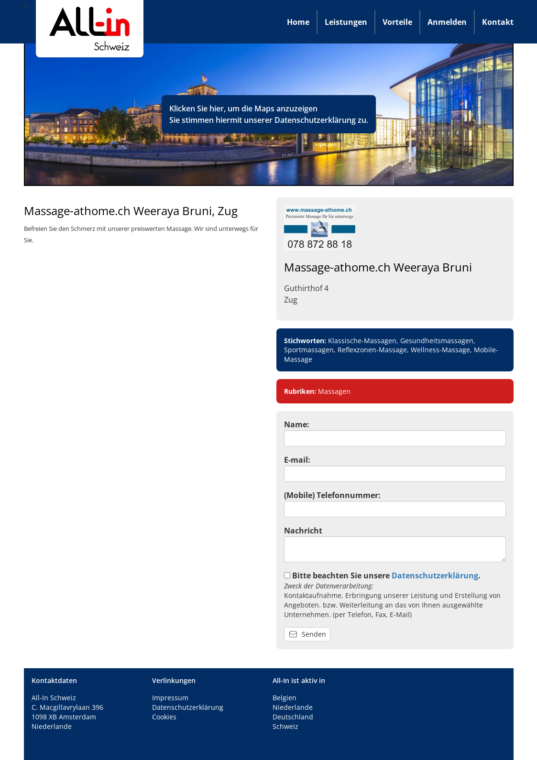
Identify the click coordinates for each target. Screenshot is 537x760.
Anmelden (447, 22)
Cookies (164, 716)
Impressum (170, 697)
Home (298, 22)
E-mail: (297, 460)
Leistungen (346, 22)
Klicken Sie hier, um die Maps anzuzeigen (243, 108)
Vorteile (397, 22)
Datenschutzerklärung (315, 120)
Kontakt (498, 22)
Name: (296, 424)
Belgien (284, 697)
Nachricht (303, 530)
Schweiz (285, 726)
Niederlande (293, 707)
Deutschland (293, 716)
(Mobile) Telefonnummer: (332, 495)
